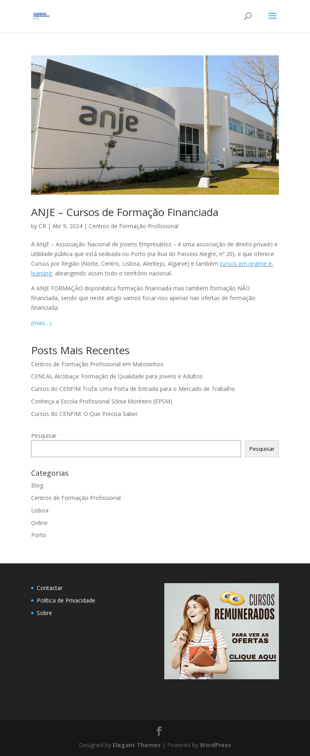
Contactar (50, 588)
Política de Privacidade (66, 600)
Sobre (44, 613)
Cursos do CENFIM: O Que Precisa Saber (84, 414)
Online (39, 523)
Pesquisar (44, 435)
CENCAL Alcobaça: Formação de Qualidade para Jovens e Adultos (117, 376)
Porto (38, 535)
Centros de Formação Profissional (133, 226)
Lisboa (39, 510)
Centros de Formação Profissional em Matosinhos (97, 364)
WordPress (215, 745)
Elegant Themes (137, 745)
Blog (37, 485)
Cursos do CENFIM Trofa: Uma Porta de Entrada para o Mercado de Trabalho (133, 389)
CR (42, 226)
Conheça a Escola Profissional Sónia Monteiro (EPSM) (101, 401)
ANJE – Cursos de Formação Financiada (124, 212)
